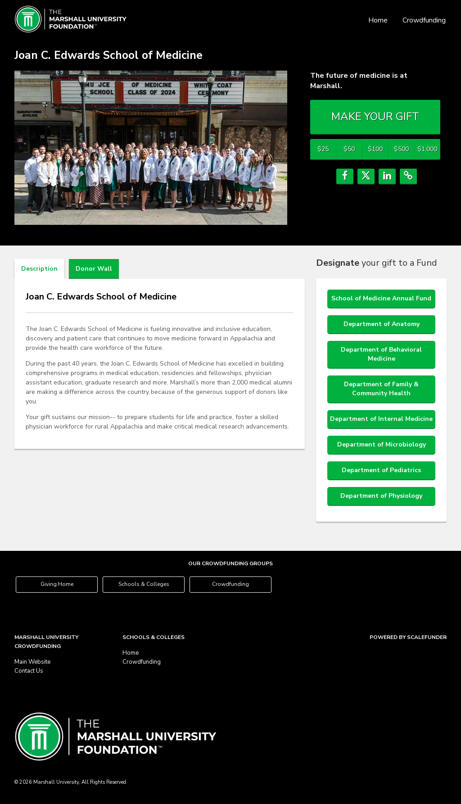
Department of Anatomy (381, 324)
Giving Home (57, 584)
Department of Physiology (381, 495)
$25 (323, 149)
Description (39, 268)
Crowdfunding (424, 20)
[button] (344, 176)
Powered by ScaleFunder (408, 637)
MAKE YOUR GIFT (375, 116)
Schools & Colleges (143, 584)
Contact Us (28, 671)
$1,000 (427, 149)
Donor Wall (94, 268)
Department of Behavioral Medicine (381, 354)
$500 (401, 149)
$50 (349, 149)
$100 (375, 149)
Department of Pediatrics (381, 470)
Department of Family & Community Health (381, 389)
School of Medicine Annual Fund (381, 298)
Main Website (32, 662)
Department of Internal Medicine (381, 419)
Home (378, 20)
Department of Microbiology (381, 444)
